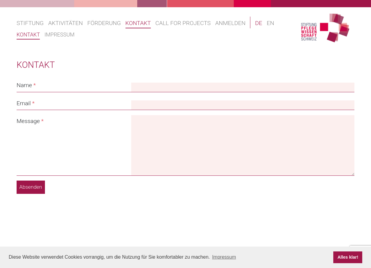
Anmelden (230, 23)
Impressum (59, 35)
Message (28, 121)
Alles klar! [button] (348, 257)
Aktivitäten (65, 23)
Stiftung (30, 23)
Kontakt (138, 23)
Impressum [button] (224, 257)
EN (270, 23)
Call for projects (183, 23)
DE (258, 23)
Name (24, 85)
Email (24, 103)
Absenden (30, 187)
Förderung (104, 23)
